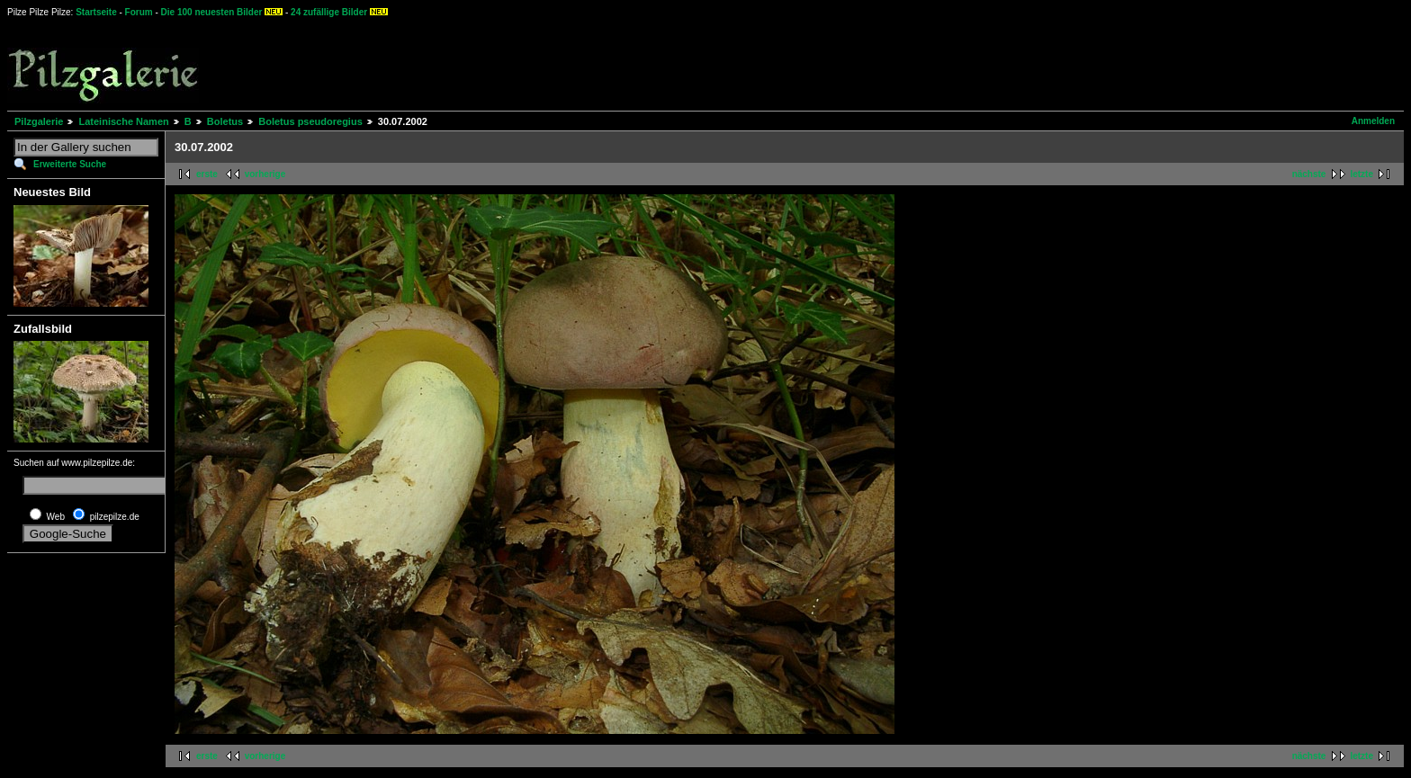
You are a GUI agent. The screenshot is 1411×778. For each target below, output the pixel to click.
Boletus (225, 121)
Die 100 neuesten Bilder (212, 12)
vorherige (265, 174)
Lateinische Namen (123, 121)
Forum (139, 12)
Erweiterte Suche (69, 164)
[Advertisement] (666, 62)
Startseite (96, 12)
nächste (1309, 174)
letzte (1361, 174)
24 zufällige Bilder (329, 12)
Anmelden (1373, 121)
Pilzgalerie (38, 121)
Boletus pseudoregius (310, 121)
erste (207, 174)
